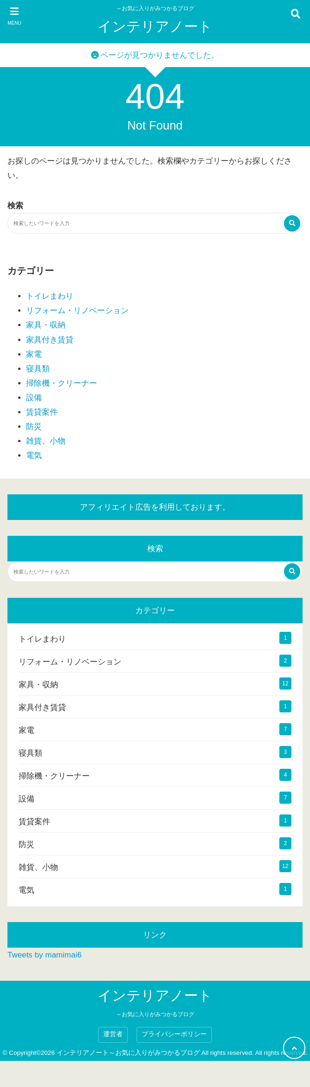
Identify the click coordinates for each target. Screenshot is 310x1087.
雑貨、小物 (46, 441)
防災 (34, 426)
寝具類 (38, 368)
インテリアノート (155, 26)
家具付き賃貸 (49, 339)
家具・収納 (46, 325)
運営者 (113, 1034)
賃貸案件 (42, 412)
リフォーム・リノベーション (77, 310)
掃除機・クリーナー (61, 383)
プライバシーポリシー (174, 1034)
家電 (34, 354)
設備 (34, 397)
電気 (34, 455)
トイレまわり (49, 296)
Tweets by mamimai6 (44, 954)
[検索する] (292, 223)
